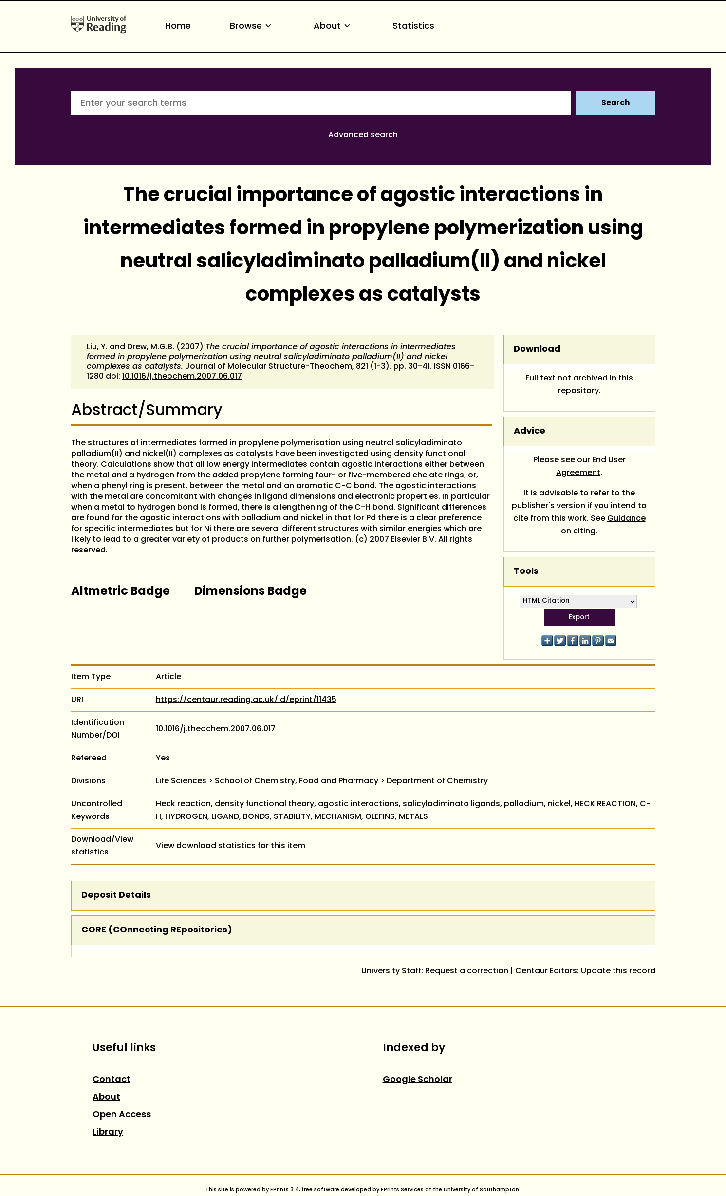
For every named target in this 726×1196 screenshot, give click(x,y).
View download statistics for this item (230, 846)
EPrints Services (402, 1189)
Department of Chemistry (437, 781)
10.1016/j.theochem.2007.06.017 (182, 376)
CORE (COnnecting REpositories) (156, 930)
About (334, 26)
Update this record (618, 971)
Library (108, 1132)
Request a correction (466, 971)
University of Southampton (481, 1189)
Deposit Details (116, 895)
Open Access (122, 1114)
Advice (529, 431)
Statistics (413, 26)
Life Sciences (181, 781)
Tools (526, 571)
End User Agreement (591, 466)
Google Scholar (417, 1079)
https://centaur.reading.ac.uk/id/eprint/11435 (246, 700)
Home (178, 26)
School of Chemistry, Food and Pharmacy (296, 781)
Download (537, 349)
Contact (111, 1079)
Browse (252, 26)
